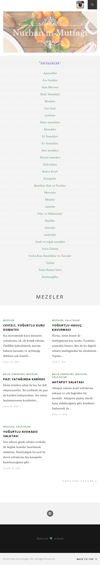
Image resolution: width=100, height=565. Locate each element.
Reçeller (50, 221)
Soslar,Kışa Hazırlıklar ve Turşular (50, 256)
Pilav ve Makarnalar (50, 214)
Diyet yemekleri (50, 122)
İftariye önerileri (50, 157)
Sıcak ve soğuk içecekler (50, 242)
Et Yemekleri (50, 136)
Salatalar (50, 228)
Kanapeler (50, 179)
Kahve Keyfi (50, 172)
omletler (50, 207)
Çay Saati (50, 108)
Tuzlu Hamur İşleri (50, 270)
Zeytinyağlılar (50, 277)
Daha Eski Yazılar (80, 481)
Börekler (50, 101)
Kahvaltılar (50, 165)
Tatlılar (50, 263)
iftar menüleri (50, 150)
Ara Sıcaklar (50, 80)
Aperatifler (50, 73)
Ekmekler (50, 129)
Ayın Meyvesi (50, 87)
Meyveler (50, 193)
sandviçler (50, 235)
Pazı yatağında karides (24, 379)
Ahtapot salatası (68, 382)
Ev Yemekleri (50, 143)
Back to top (87, 559)
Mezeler (50, 200)
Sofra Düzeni (50, 249)
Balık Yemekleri (50, 94)
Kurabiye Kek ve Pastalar (50, 186)
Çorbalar (50, 115)
